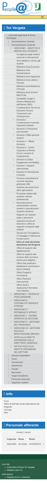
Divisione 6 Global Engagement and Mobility (28, 161)
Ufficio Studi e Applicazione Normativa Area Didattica (27, 288)
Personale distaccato (21, 379)
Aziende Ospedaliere (21, 355)
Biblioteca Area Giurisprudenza (23, 71)
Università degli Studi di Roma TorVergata (21, 36)
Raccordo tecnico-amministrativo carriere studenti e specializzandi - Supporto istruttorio (28, 207)
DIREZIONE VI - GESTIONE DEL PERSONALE (27, 323)
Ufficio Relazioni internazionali (24, 280)
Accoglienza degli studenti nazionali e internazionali (28, 55)
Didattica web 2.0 (14, 470)
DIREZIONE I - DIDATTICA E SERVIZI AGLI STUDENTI (27, 49)
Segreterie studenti (20, 383)
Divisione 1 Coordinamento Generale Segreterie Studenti (28, 123)
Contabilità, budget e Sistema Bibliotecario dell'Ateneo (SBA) (26, 102)
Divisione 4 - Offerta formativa (25, 142)
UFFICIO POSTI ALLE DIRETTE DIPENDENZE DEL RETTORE (25, 349)
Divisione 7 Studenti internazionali (25, 167)
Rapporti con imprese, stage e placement (26, 216)
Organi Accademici (20, 376)
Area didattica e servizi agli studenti (28, 62)
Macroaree (16, 372)
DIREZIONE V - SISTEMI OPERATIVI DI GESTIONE (26, 317)
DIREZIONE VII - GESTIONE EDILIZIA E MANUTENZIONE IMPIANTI (27, 331)
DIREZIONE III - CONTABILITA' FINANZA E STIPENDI (26, 303)
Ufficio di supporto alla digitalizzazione (26, 249)
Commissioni (17, 362)
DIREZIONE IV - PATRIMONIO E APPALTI (25, 310)
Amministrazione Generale (23, 45)
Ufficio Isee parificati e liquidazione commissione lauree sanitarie (28, 266)
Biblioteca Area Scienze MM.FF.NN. (27, 93)
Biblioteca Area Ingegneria (28, 76)
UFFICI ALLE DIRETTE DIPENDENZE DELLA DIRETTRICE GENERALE (26, 340)
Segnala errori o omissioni (18, 477)
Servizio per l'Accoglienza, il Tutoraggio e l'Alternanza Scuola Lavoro (28, 236)
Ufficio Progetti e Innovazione (24, 273)
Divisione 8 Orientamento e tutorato (28, 173)
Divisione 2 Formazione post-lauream (27, 130)
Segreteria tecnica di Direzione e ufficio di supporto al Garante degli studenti (28, 225)
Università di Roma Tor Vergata (21, 467)
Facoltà (15, 369)
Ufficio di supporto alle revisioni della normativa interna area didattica (27, 257)
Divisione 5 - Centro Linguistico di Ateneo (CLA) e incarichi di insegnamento (26, 151)
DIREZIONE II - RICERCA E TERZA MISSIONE (26, 295)
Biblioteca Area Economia (28, 67)
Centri (14, 359)
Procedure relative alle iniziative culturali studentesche (26, 196)
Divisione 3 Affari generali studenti (28, 136)
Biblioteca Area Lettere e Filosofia (27, 81)
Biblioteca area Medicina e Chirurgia (28, 87)
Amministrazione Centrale (23, 41)
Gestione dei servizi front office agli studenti (28, 188)
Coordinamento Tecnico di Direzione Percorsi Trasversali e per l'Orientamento (28, 112)
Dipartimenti (17, 366)
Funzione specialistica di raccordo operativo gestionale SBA (27, 181)
